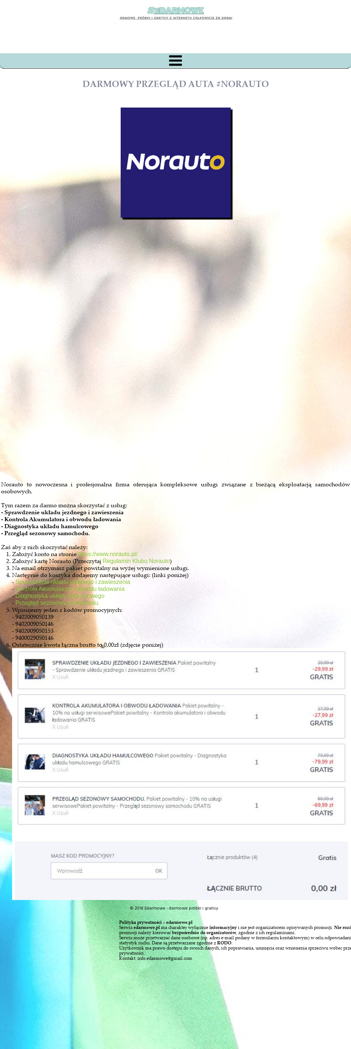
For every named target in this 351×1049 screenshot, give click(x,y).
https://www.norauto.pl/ (108, 554)
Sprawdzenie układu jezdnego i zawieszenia (72, 582)
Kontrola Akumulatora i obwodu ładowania (70, 589)
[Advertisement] (182, 386)
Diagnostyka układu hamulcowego (60, 596)
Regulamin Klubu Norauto (136, 561)
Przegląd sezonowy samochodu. (57, 603)
